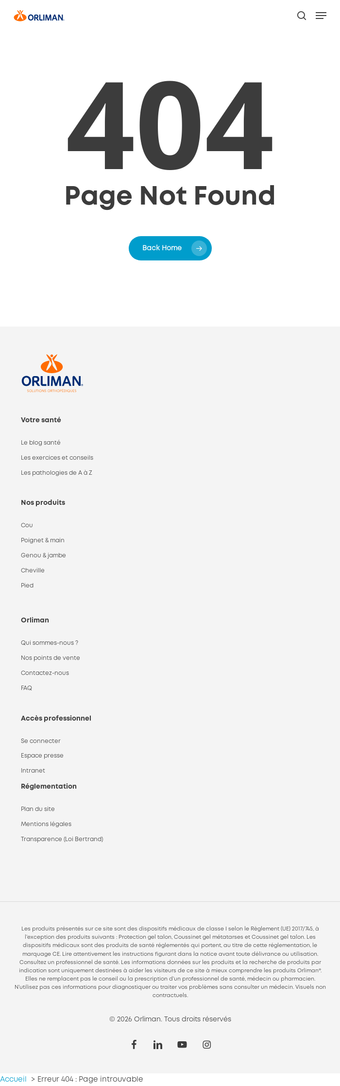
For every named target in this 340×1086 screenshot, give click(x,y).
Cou (27, 525)
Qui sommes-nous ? (49, 643)
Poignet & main (43, 540)
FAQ (26, 688)
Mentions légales (46, 824)
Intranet (33, 771)
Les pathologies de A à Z (56, 473)
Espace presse (42, 755)
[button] (321, 15)
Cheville (33, 570)
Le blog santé (41, 443)
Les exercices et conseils (57, 458)
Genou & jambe (43, 555)
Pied (27, 585)
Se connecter (41, 741)
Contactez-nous (45, 673)
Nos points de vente (50, 658)
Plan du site (38, 809)
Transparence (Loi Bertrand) (62, 839)
